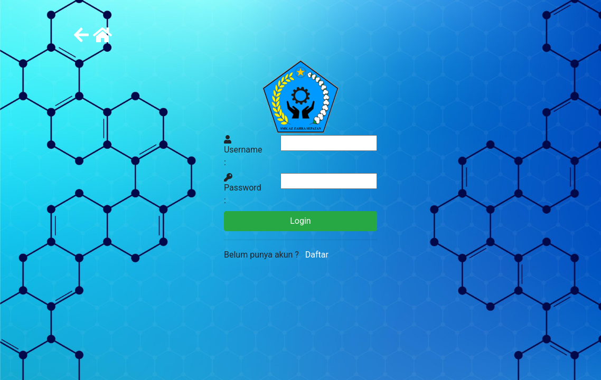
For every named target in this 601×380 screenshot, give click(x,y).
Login (300, 221)
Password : (242, 189)
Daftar (314, 255)
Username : (243, 151)
